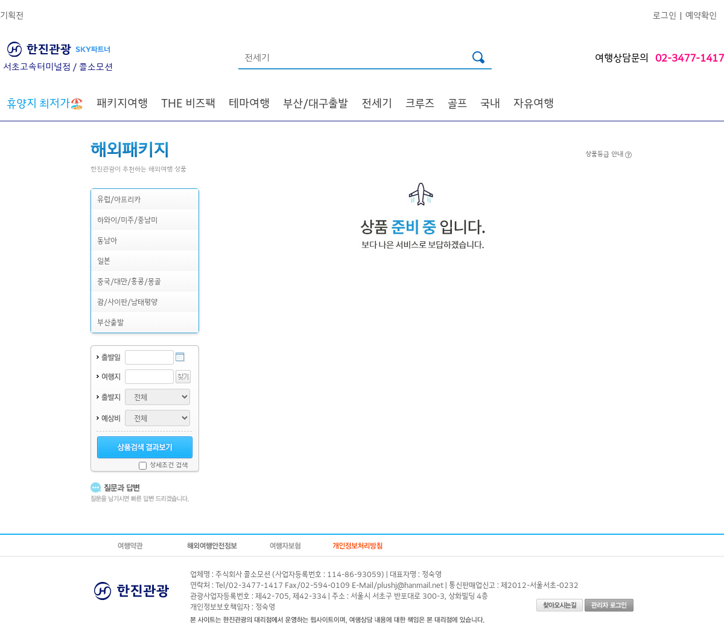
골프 (457, 102)
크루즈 (419, 102)
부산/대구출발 (315, 102)
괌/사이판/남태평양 (127, 301)
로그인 (664, 14)
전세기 (376, 102)
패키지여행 (122, 102)
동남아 (107, 240)
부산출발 (110, 322)
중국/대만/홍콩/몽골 (129, 281)
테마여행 (249, 102)
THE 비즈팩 (188, 102)
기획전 (12, 14)
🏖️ (45, 102)
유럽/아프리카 (119, 199)
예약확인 (701, 14)
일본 (103, 260)
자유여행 (533, 102)
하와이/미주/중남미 (127, 219)
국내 (490, 102)
